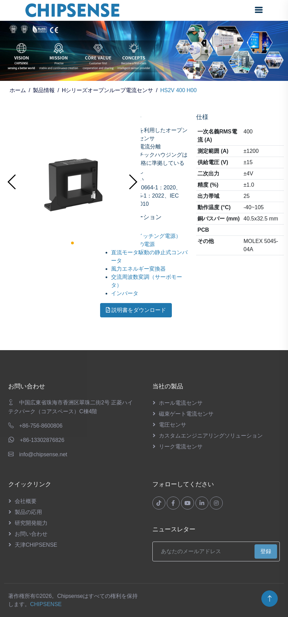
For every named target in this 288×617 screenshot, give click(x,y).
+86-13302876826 (42, 440)
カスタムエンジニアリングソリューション (211, 436)
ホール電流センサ (181, 403)
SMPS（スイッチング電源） (146, 236)
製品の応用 (28, 512)
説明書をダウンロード (136, 310)
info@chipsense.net (43, 454)
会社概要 (26, 501)
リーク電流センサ (181, 446)
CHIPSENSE (45, 604)
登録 (265, 551)
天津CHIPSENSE (36, 545)
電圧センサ (172, 425)
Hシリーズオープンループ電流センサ (107, 90)
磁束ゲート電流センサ (186, 414)
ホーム (18, 90)
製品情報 (44, 90)
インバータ (124, 293)
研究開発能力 (31, 523)
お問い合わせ (31, 534)
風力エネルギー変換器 (138, 269)
